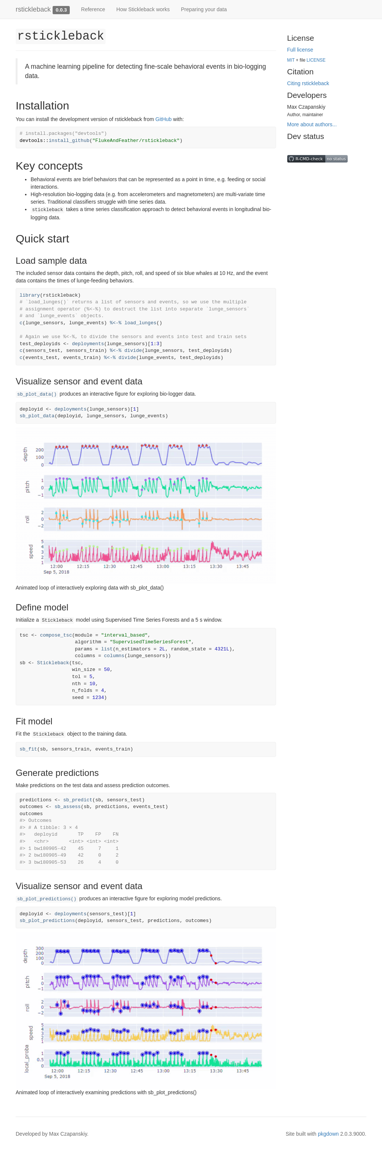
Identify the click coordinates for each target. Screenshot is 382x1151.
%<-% (115, 323)
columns (114, 656)
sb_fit (28, 749)
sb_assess (67, 807)
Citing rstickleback (308, 83)
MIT (291, 60)
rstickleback (33, 9)
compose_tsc (56, 635)
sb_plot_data (37, 416)
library (30, 295)
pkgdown (328, 1134)
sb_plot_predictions (47, 920)
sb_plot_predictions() (46, 899)
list (107, 649)
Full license (300, 50)
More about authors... (312, 124)
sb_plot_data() (37, 394)
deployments (88, 344)
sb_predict (78, 800)
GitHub (164, 119)
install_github (69, 140)
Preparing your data (204, 9)
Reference (93, 9)
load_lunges (140, 323)
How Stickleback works (143, 9)
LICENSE (316, 60)
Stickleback (53, 663)
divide (133, 350)
